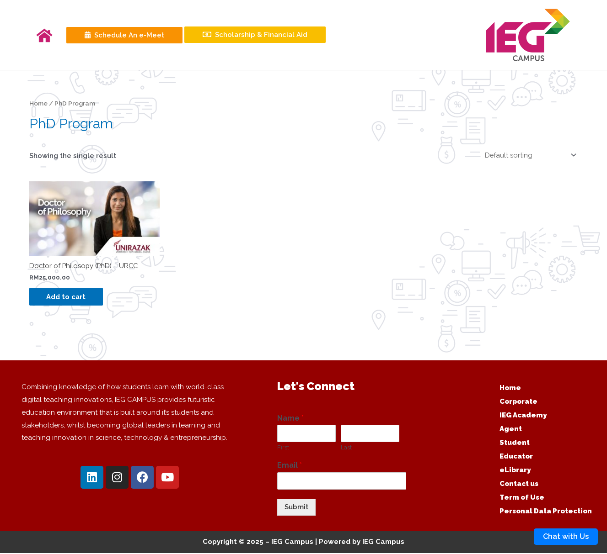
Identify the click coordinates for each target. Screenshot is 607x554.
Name (290, 419)
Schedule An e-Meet (124, 35)
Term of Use (522, 499)
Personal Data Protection (546, 512)
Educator (516, 458)
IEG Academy (523, 416)
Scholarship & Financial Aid (255, 35)
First (283, 448)
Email (289, 466)
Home (38, 103)
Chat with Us (566, 536)
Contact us (519, 485)
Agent (511, 430)
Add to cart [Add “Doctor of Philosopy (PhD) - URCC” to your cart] (67, 297)
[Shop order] (528, 155)
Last (346, 448)
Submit (296, 508)
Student (515, 444)
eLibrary (515, 471)
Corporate (518, 403)
